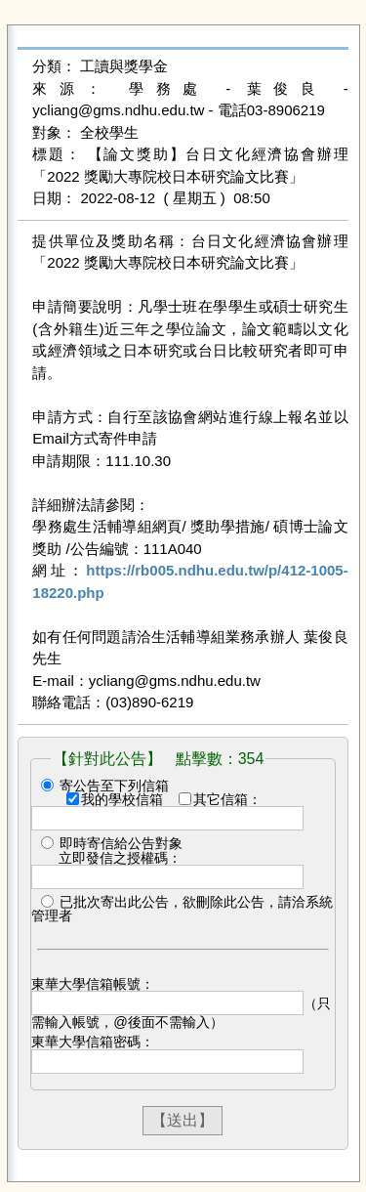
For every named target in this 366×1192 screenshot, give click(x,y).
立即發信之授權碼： (120, 858)
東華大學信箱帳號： (92, 984)
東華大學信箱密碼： (92, 1041)
